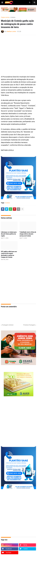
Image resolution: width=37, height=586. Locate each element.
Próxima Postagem (29, 325)
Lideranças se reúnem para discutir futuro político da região (9, 234)
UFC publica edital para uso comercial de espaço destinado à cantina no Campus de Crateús (9, 254)
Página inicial (5, 17)
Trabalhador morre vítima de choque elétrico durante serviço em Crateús (28, 234)
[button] (2, 2)
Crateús (12, 17)
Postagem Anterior (8, 325)
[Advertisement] (18, 55)
